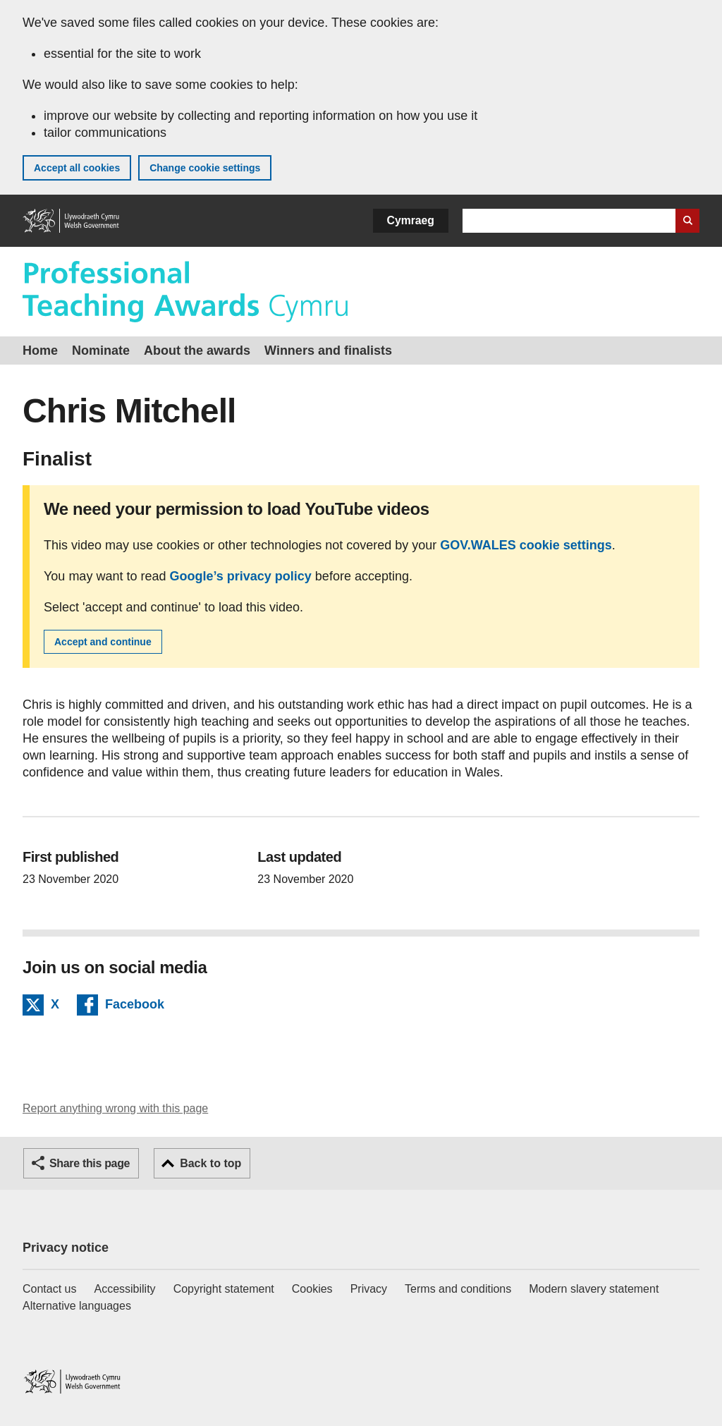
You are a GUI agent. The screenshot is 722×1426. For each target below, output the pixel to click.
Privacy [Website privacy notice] (368, 1289)
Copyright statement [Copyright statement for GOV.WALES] (223, 1289)
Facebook (134, 1006)
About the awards (197, 350)
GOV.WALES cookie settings (525, 545)
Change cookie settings (204, 167)
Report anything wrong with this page (115, 1108)
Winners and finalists (328, 350)
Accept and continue (103, 641)
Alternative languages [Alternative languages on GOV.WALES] (77, 1306)
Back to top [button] (210, 1163)
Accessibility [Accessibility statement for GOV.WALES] (124, 1289)
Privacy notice (66, 1248)
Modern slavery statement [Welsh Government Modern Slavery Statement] (594, 1289)
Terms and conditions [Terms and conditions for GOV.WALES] (458, 1289)
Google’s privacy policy (240, 576)
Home (40, 350)
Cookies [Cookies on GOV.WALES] (312, 1289)
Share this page (89, 1163)
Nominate (101, 350)
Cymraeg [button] (410, 220)
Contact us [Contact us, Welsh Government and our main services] (49, 1289)
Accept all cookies (77, 167)
